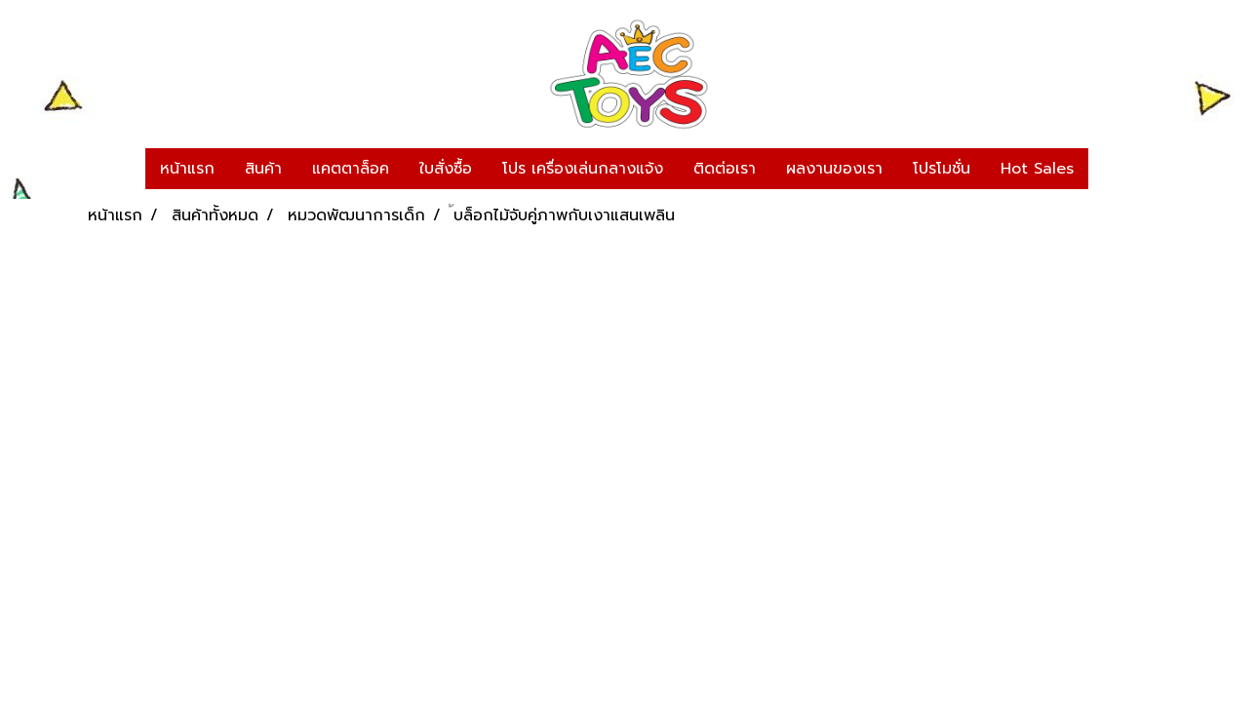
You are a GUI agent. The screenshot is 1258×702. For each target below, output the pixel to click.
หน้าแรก (187, 168)
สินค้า (263, 168)
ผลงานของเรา (834, 168)
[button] (1106, 168)
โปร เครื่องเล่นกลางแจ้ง (582, 168)
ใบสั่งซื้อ (445, 168)
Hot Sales (1037, 168)
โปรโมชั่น (941, 168)
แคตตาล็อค (350, 168)
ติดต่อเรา (724, 168)
